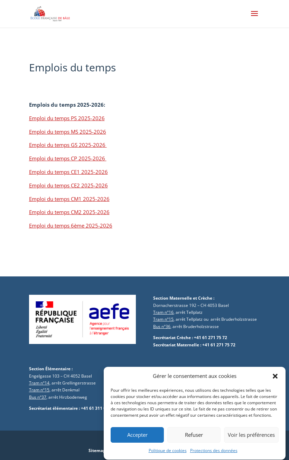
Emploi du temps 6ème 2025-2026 (70, 225)
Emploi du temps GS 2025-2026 (68, 144)
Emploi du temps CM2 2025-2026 (69, 212)
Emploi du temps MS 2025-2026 (67, 131)
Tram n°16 (163, 312)
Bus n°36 (161, 326)
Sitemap (97, 450)
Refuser (194, 439)
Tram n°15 (163, 319)
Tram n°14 (39, 383)
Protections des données (213, 455)
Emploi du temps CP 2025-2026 (67, 158)
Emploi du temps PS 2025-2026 (67, 118)
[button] (275, 381)
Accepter (137, 439)
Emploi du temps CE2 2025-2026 (68, 185)
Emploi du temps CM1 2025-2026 (69, 198)
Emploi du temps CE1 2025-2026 (68, 171)
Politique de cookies (168, 455)
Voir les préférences (251, 439)
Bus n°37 (37, 397)
